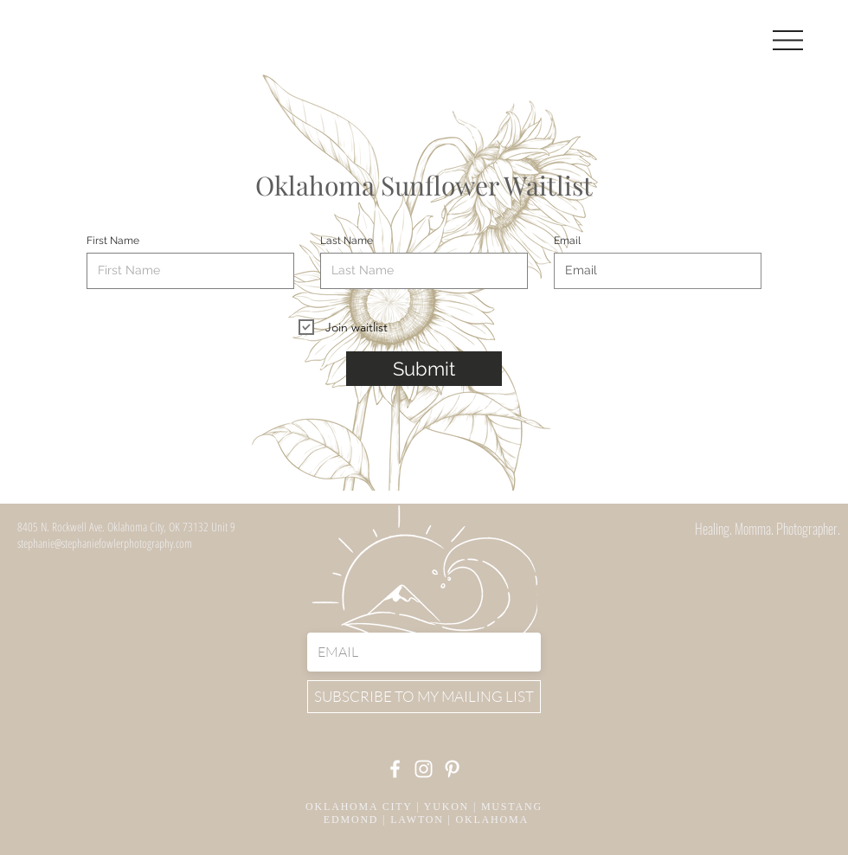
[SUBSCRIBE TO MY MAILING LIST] (424, 696)
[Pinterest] (452, 769)
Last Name (346, 240)
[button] (788, 40)
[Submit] (424, 368)
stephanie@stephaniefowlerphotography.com (104, 543)
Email (567, 240)
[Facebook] (395, 769)
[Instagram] (423, 769)
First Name (113, 240)
